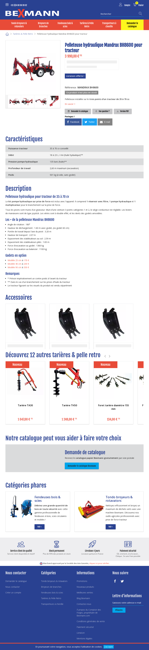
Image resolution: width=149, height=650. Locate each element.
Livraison (81, 632)
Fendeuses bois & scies (65, 25)
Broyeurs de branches (43, 25)
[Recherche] (141, 13)
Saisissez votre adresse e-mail (126, 602)
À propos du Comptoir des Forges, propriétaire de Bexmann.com (89, 612)
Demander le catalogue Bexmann (82, 465)
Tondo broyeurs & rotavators (19, 25)
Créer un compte (13, 592)
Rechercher (106, 13)
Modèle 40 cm (14, 263)
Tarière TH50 (69, 405)
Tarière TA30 (25, 405)
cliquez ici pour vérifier (99, 563)
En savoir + (70, 104)
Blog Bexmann (83, 598)
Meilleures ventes (85, 592)
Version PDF (123, 111)
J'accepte (108, 646)
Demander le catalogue (132, 25)
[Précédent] (105, 356)
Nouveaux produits (85, 586)
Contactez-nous (84, 604)
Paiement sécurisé (85, 627)
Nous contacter (12, 586)
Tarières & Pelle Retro (87, 25)
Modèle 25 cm (14, 260)
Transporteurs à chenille (109, 25)
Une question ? (102, 111)
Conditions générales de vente (91, 621)
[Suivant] (110, 356)
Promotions (82, 581)
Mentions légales (84, 638)
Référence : (71, 87)
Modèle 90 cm (14, 267)
